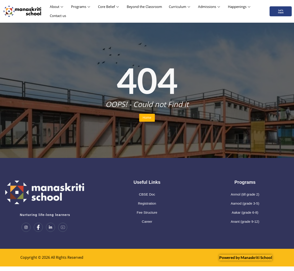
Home (147, 117)
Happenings (239, 6)
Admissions (209, 6)
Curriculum (180, 6)
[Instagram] (26, 227)
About (57, 6)
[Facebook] (38, 227)
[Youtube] (62, 227)
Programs (81, 6)
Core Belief (109, 6)
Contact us (58, 15)
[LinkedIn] (50, 227)
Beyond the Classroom (144, 6)
